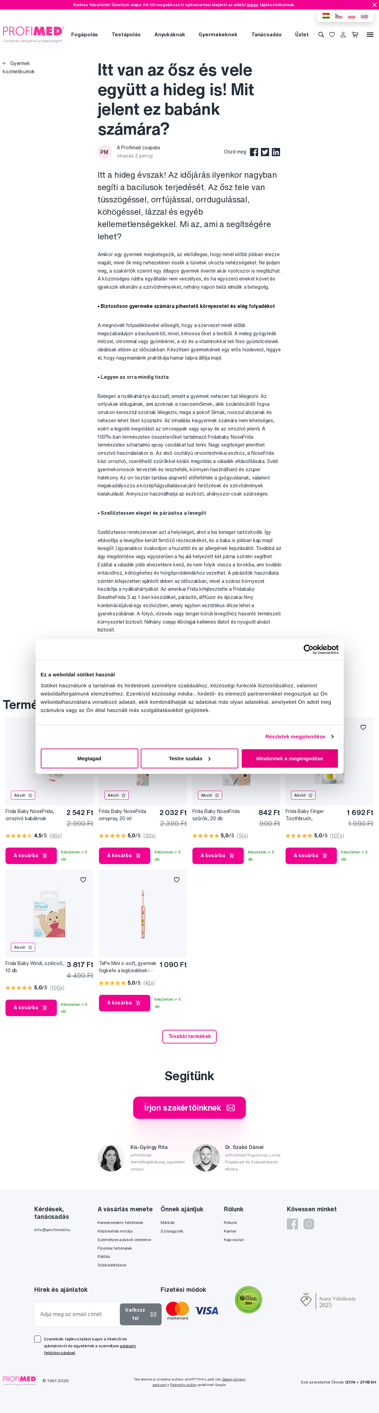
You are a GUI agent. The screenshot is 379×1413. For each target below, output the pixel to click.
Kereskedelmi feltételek (120, 1222)
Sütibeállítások (112, 1265)
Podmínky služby (183, 1384)
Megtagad (89, 758)
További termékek (189, 1036)
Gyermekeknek (218, 34)
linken (252, 5)
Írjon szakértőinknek (189, 1107)
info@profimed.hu (52, 1229)
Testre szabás (190, 758)
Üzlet (301, 34)
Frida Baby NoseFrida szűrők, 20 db (216, 815)
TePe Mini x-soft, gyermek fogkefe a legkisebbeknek (128, 967)
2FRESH (368, 1382)
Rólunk (230, 1222)
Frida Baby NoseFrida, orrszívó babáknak (29, 815)
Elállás (104, 1256)
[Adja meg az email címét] (78, 1314)
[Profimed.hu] (33, 34)
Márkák (168, 1222)
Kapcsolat (234, 1239)
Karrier (230, 1231)
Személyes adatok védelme (124, 1239)
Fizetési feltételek (115, 1248)
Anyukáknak (169, 34)
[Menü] (370, 34)
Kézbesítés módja (115, 1231)
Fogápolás (84, 34)
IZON (350, 1382)
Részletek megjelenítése (295, 736)
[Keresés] (321, 34)
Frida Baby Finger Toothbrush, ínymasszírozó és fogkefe (314, 815)
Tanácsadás (266, 34)
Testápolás (126, 34)
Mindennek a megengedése (289, 758)
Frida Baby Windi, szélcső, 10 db (34, 967)
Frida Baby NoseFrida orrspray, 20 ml (122, 815)
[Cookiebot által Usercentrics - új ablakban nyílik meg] (309, 650)
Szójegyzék (172, 1231)
